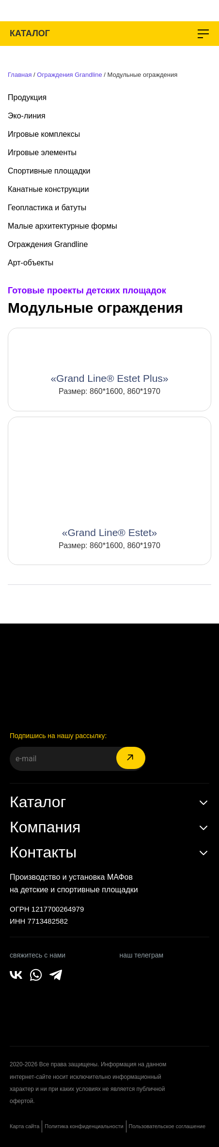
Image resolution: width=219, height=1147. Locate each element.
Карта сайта (24, 1126)
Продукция (27, 97)
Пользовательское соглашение (167, 1126)
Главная (19, 74)
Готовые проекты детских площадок (87, 290)
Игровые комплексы (44, 134)
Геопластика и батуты (47, 207)
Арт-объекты (30, 263)
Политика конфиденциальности (84, 1126)
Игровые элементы (42, 152)
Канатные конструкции (48, 189)
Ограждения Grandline (69, 74)
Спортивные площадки (49, 171)
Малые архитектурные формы (62, 226)
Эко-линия (27, 116)
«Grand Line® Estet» (109, 532)
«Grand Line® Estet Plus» (109, 378)
